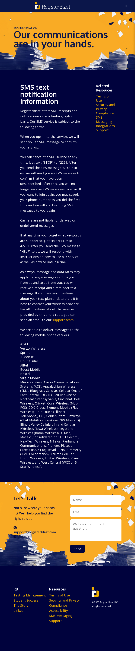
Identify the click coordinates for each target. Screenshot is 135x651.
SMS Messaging (104, 119)
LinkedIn (22, 536)
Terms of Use (59, 595)
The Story (21, 605)
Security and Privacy (105, 107)
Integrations (105, 126)
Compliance (105, 113)
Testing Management (30, 595)
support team (63, 320)
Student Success (26, 600)
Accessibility (58, 610)
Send (77, 549)
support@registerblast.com (35, 530)
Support (102, 130)
